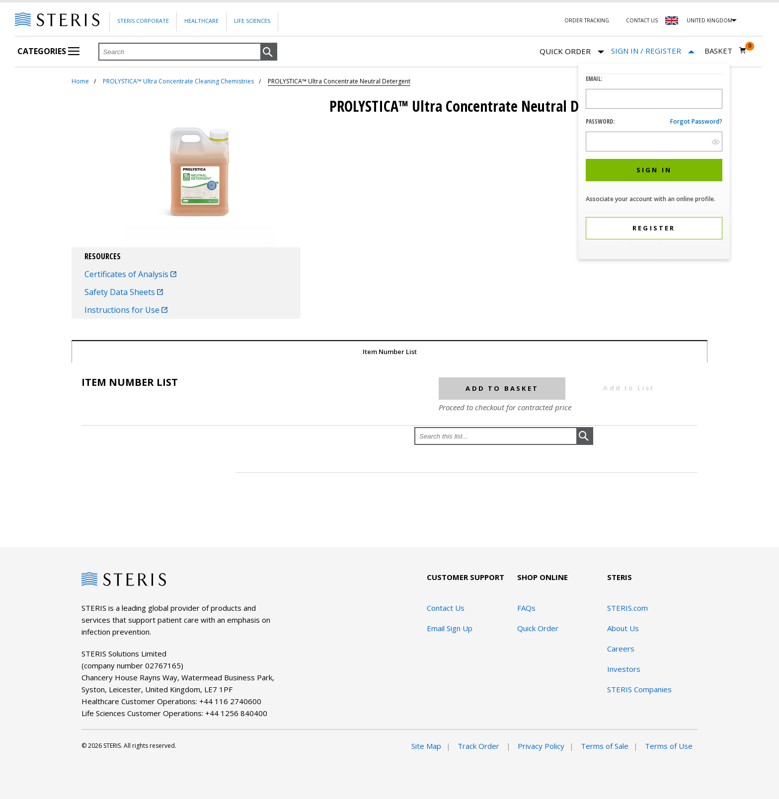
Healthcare (201, 20)
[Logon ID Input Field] (654, 99)
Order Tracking (586, 20)
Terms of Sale (604, 746)
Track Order (479, 746)
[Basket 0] (725, 51)
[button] (268, 52)
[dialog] (654, 162)
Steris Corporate (143, 20)
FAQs (526, 608)
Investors (623, 669)
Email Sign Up (449, 628)
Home (80, 81)
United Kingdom (709, 20)
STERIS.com (627, 608)
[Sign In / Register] (653, 51)
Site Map (426, 746)
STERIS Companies (639, 689)
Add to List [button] (628, 387)
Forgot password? (696, 121)
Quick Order (572, 52)
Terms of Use (669, 746)
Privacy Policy (541, 746)
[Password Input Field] (654, 141)
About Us (623, 628)
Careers (620, 649)
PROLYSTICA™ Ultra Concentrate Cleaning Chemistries (178, 81)
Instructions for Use (125, 310)
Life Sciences (252, 20)
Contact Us (642, 20)
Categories (48, 51)
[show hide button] (715, 142)
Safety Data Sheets (123, 292)
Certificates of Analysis (130, 274)
